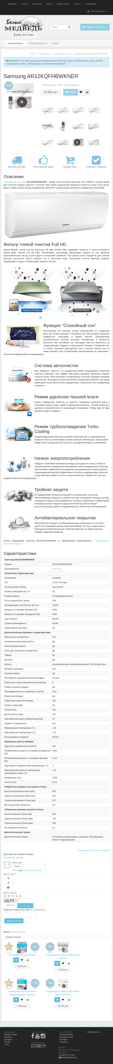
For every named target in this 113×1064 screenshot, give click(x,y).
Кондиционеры (16, 43)
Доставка (37, 4)
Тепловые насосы (38, 43)
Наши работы (63, 4)
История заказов (66, 1037)
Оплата (24, 4)
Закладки (63, 1039)
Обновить (10, 905)
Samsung (56, 569)
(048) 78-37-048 (66, 1055)
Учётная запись (97, 11)
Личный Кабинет (66, 1034)
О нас (6, 1044)
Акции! (49, 4)
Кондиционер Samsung (15, 182)
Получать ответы (12, 910)
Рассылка (63, 1042)
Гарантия (12, 4)
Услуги (55, 43)
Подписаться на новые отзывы (93, 850)
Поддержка (90, 4)
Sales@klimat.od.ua (68, 1058)
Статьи (77, 4)
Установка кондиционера (22, 955)
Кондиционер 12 (18, 932)
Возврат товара (10, 1034)
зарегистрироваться (32, 870)
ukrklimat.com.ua (93, 1032)
